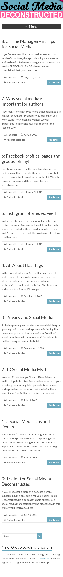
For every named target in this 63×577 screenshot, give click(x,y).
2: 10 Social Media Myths (25, 369)
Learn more (42, 558)
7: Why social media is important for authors (22, 101)
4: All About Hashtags (22, 265)
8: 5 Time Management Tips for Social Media (28, 44)
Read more (54, 82)
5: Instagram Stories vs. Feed (29, 213)
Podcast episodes (15, 82)
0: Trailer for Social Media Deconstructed (26, 481)
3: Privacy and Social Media (27, 317)
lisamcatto (11, 77)
